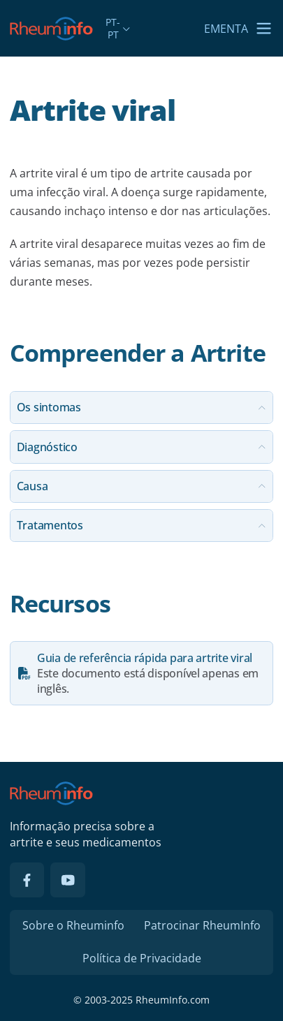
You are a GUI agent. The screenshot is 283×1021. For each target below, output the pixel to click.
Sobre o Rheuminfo (73, 925)
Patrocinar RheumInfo (202, 925)
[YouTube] (67, 879)
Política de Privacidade (141, 958)
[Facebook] (27, 879)
